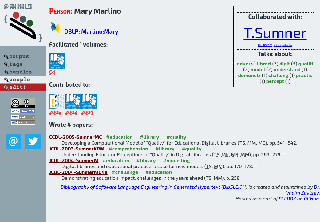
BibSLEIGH (234, 187)
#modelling (176, 160)
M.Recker (287, 45)
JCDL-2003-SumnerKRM (77, 148)
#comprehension (128, 148)
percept (275, 81)
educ (242, 63)
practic (304, 75)
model (258, 69)
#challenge (125, 172)
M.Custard (265, 45)
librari (264, 63)
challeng (278, 75)
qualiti (305, 63)
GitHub (311, 198)
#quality (176, 137)
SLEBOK (287, 198)
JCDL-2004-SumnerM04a (78, 172)
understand (287, 69)
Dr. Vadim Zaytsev (303, 189)
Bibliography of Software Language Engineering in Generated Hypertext (140, 187)
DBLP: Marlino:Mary (91, 31)
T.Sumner (274, 32)
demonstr (249, 75)
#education (119, 137)
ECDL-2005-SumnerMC (75, 137)
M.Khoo (278, 45)
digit (284, 63)
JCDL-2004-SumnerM (73, 160)
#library (149, 137)
